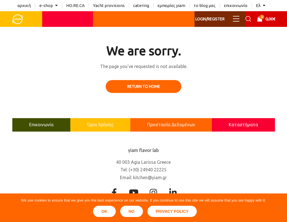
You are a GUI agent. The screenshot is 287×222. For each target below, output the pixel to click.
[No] (280, 208)
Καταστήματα (243, 124)
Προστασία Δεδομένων (171, 124)
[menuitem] (260, 5)
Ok (104, 211)
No (132, 211)
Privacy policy (172, 211)
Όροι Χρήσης (100, 124)
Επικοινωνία (41, 124)
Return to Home (143, 86)
